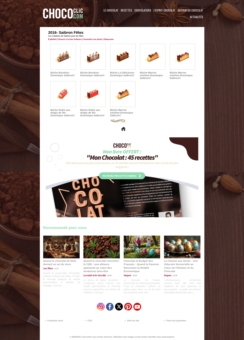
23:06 (133, 275)
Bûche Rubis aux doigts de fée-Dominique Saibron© (62, 113)
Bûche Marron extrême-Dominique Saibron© (151, 75)
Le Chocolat (111, 10)
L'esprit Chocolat (164, 10)
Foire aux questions (174, 319)
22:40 (174, 271)
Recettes (126, 10)
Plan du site (131, 319)
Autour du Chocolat (190, 10)
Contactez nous (53, 319)
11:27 (54, 268)
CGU (88, 319)
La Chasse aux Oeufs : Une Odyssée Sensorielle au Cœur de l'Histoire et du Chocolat (181, 264)
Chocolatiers (142, 10)
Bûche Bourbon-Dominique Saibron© (62, 74)
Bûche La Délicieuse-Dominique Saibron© (122, 74)
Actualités (196, 17)
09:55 (107, 271)
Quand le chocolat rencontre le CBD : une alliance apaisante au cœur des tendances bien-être (101, 264)
